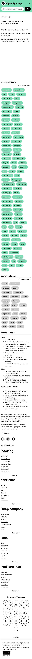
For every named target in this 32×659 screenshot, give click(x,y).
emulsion (6, 167)
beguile (3, 493)
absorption (6, 90)
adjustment (5, 582)
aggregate (4, 466)
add (4, 94)
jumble (23, 223)
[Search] (28, 9)
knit (4, 227)
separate (14, 318)
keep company (12, 509)
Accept (6, 654)
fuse (4, 171)
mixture (5, 244)
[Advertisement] (16, 63)
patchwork (6, 248)
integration (6, 205)
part (15, 314)
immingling (6, 193)
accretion (4, 456)
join (15, 223)
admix (12, 94)
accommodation (6, 574)
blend (16, 111)
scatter (5, 318)
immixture (6, 197)
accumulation (18, 90)
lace (4, 538)
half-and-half (7, 175)
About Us (16, 637)
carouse (15, 116)
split (4, 326)
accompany (5, 514)
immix (16, 193)
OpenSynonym (14, 3)
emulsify (22, 163)
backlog (7, 451)
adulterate (4, 546)
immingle (18, 188)
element (5, 309)
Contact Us (16, 640)
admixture (21, 94)
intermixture (7, 218)
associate (19, 107)
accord (3, 577)
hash (17, 175)
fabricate (8, 480)
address (3, 517)
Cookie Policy (6, 657)
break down (15, 284)
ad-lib (3, 485)
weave (5, 270)
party (22, 244)
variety (19, 265)
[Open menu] (30, 3)
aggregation (7, 98)
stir (14, 261)
